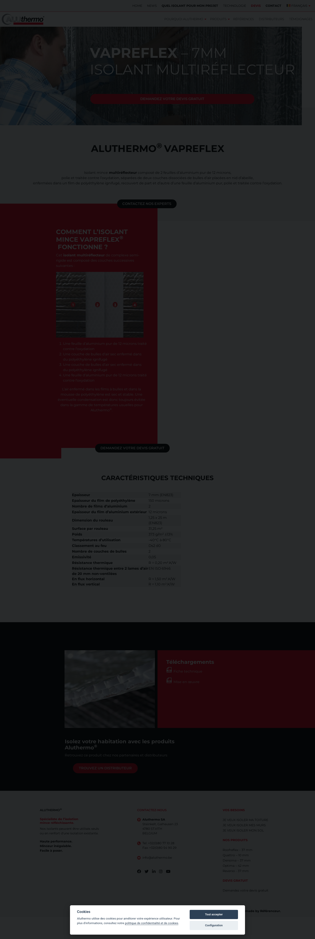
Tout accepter (214, 914)
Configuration (213, 925)
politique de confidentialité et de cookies (151, 923)
